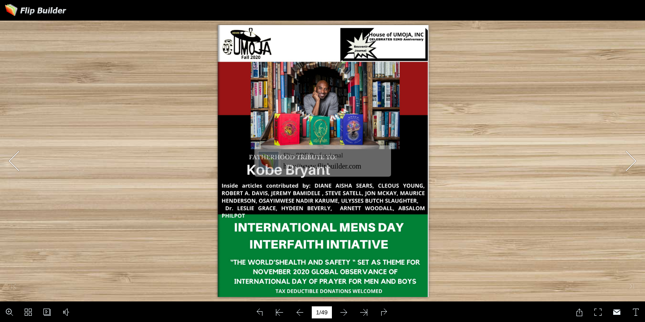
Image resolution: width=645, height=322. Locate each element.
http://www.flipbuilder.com (322, 166)
